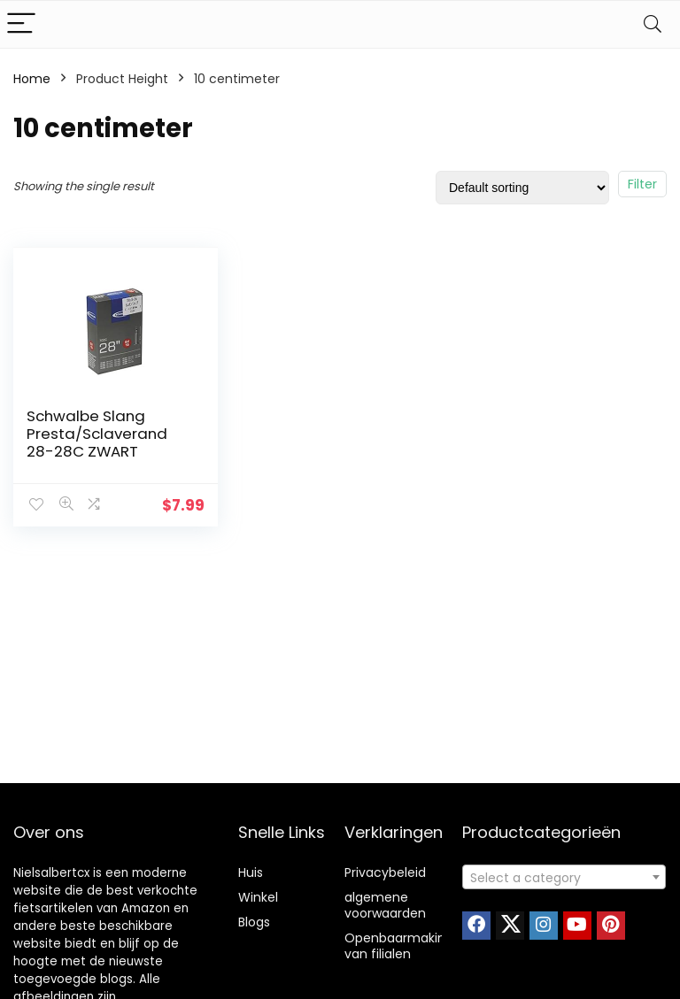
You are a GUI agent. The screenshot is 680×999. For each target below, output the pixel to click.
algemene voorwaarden (385, 905)
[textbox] (564, 877)
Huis (250, 872)
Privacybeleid (385, 872)
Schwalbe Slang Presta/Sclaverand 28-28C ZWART (97, 433)
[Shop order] (522, 187)
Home (31, 79)
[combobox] (564, 877)
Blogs (254, 922)
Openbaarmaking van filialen (398, 946)
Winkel (258, 897)
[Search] (652, 24)
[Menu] (21, 24)
